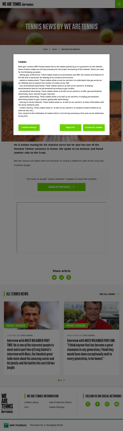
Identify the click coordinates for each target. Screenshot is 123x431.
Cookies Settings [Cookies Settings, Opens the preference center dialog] (29, 127)
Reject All (70, 127)
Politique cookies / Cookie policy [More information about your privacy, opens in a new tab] (32, 119)
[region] (61, 94)
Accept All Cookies (93, 127)
